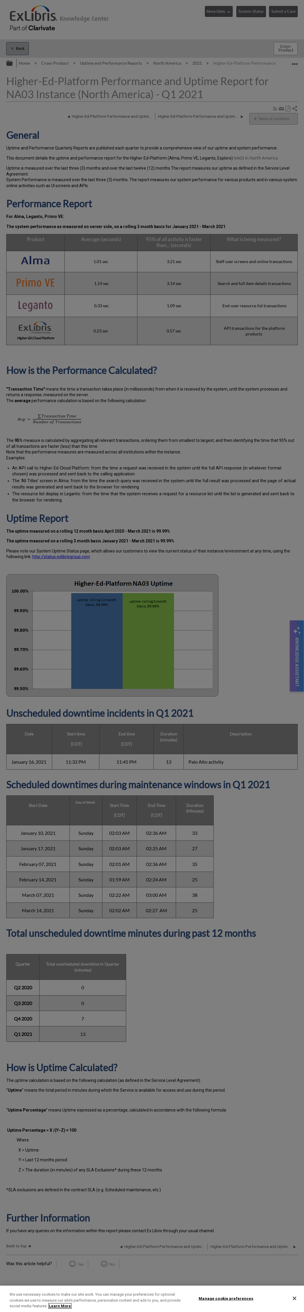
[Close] (294, 1298)
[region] (152, 1299)
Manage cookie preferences (226, 1298)
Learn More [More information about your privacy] (60, 1306)
